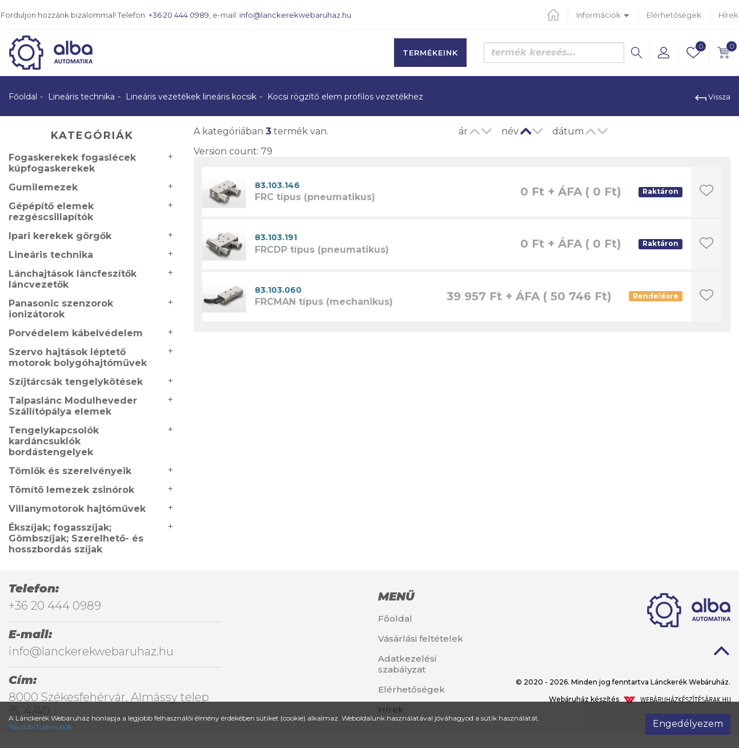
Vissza (712, 96)
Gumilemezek (43, 187)
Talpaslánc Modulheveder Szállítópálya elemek (73, 406)
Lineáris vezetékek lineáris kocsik (191, 96)
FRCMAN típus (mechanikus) (324, 301)
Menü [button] (396, 596)
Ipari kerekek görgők (60, 235)
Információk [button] (602, 14)
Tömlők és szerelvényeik (70, 470)
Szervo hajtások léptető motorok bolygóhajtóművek (78, 357)
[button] (663, 52)
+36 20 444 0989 (178, 14)
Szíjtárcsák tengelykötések (76, 381)
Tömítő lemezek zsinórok (71, 489)
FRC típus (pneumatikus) (315, 197)
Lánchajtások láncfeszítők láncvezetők (72, 279)
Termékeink (430, 52)
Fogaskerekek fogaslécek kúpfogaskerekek (72, 163)
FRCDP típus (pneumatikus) (322, 249)
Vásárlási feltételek (420, 638)
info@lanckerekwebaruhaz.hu (295, 14)
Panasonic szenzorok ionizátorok (61, 309)
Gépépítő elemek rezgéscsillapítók (51, 211)
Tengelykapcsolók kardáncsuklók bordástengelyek (54, 441)
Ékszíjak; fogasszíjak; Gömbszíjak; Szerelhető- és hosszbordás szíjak (76, 538)
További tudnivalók (40, 726)
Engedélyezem (688, 723)
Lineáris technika (81, 96)
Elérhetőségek (673, 14)
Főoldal (23, 96)
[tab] (431, 596)
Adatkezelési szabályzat (407, 664)
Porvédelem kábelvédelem (76, 333)
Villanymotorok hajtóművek (77, 508)
